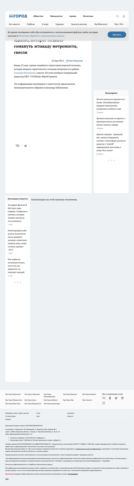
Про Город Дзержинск (13, 394)
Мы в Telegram (121, 24)
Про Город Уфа (68, 400)
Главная (8, 419)
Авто (38, 416)
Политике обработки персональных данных (41, 35)
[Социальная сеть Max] (104, 403)
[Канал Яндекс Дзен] (122, 398)
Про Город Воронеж (70, 394)
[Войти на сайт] (123, 16)
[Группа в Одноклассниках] (110, 398)
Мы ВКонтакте (100, 24)
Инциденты (56, 16)
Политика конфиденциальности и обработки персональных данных (28, 464)
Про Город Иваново (89, 394)
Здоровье (60, 24)
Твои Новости (87, 400)
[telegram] (26, 145)
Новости (70, 416)
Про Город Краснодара (52, 404)
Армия (72, 16)
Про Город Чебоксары (32, 394)
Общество (38, 16)
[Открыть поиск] (117, 16)
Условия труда (10, 416)
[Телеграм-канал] (116, 398)
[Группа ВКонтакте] (104, 398)
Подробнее (106, 461)
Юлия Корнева (74, 60)
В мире (45, 24)
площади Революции (25, 72)
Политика (88, 16)
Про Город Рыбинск (51, 400)
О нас (38, 413)
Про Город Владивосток (33, 404)
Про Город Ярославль (12, 404)
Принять (117, 34)
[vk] (18, 145)
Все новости (14, 24)
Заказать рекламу (79, 24)
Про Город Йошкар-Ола (13, 400)
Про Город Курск (30, 400)
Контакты (70, 413)
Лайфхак (31, 24)
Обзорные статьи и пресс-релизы (17, 413)
